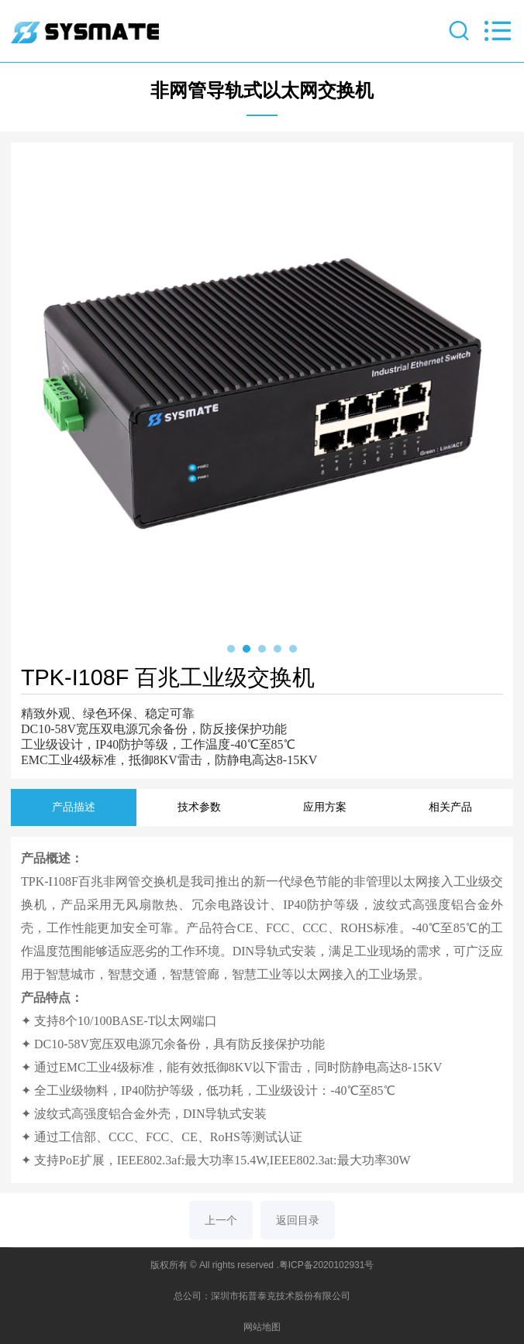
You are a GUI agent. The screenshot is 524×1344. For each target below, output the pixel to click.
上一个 (221, 1220)
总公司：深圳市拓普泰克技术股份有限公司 (262, 1296)
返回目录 (297, 1220)
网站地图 (262, 1327)
